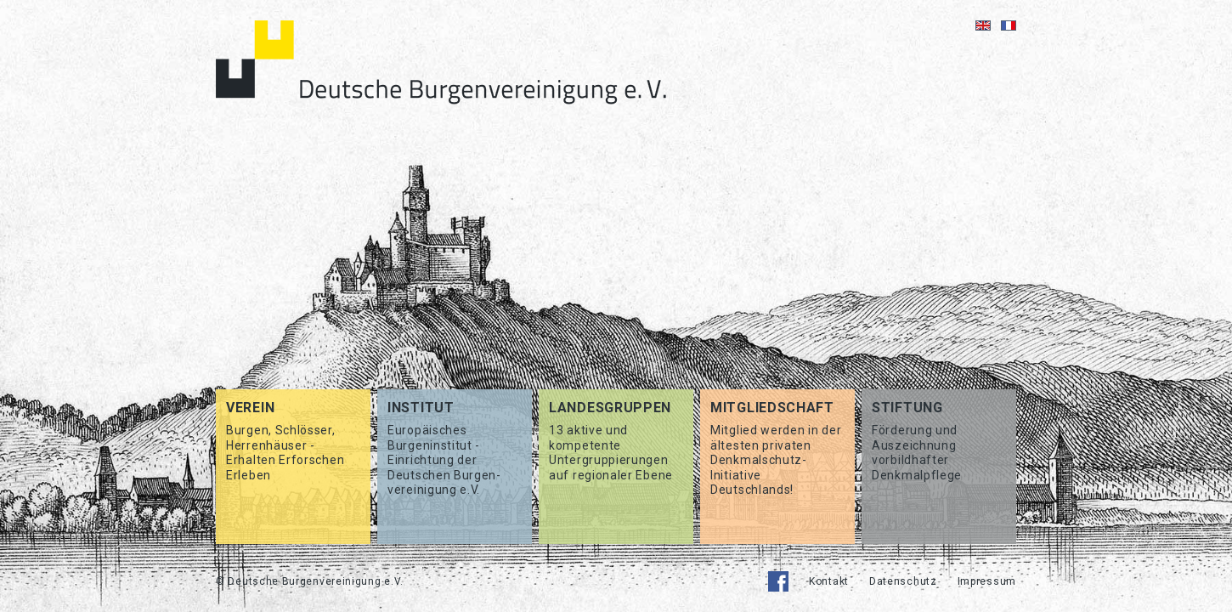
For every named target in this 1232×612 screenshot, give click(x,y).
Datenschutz (903, 581)
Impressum (987, 581)
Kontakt (829, 581)
